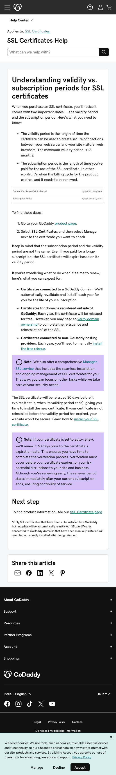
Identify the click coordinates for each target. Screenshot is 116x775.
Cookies (77, 721)
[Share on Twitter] (51, 573)
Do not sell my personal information (58, 730)
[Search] (104, 52)
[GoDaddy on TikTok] (29, 706)
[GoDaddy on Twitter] (41, 706)
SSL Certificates (37, 31)
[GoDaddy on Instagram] (18, 706)
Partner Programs (18, 635)
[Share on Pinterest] (62, 573)
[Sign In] (100, 7)
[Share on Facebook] (28, 573)
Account (10, 646)
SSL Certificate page (86, 512)
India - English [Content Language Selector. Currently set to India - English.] (18, 694)
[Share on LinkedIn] (40, 573)
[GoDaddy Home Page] (22, 674)
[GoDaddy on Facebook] (7, 706)
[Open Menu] (5, 7)
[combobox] (53, 52)
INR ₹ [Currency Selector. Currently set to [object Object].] (105, 694)
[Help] (89, 7)
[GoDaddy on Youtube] (52, 706)
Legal (37, 721)
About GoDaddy (16, 599)
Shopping (11, 658)
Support (10, 611)
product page (65, 223)
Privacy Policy (56, 721)
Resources (12, 623)
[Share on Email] (17, 573)
